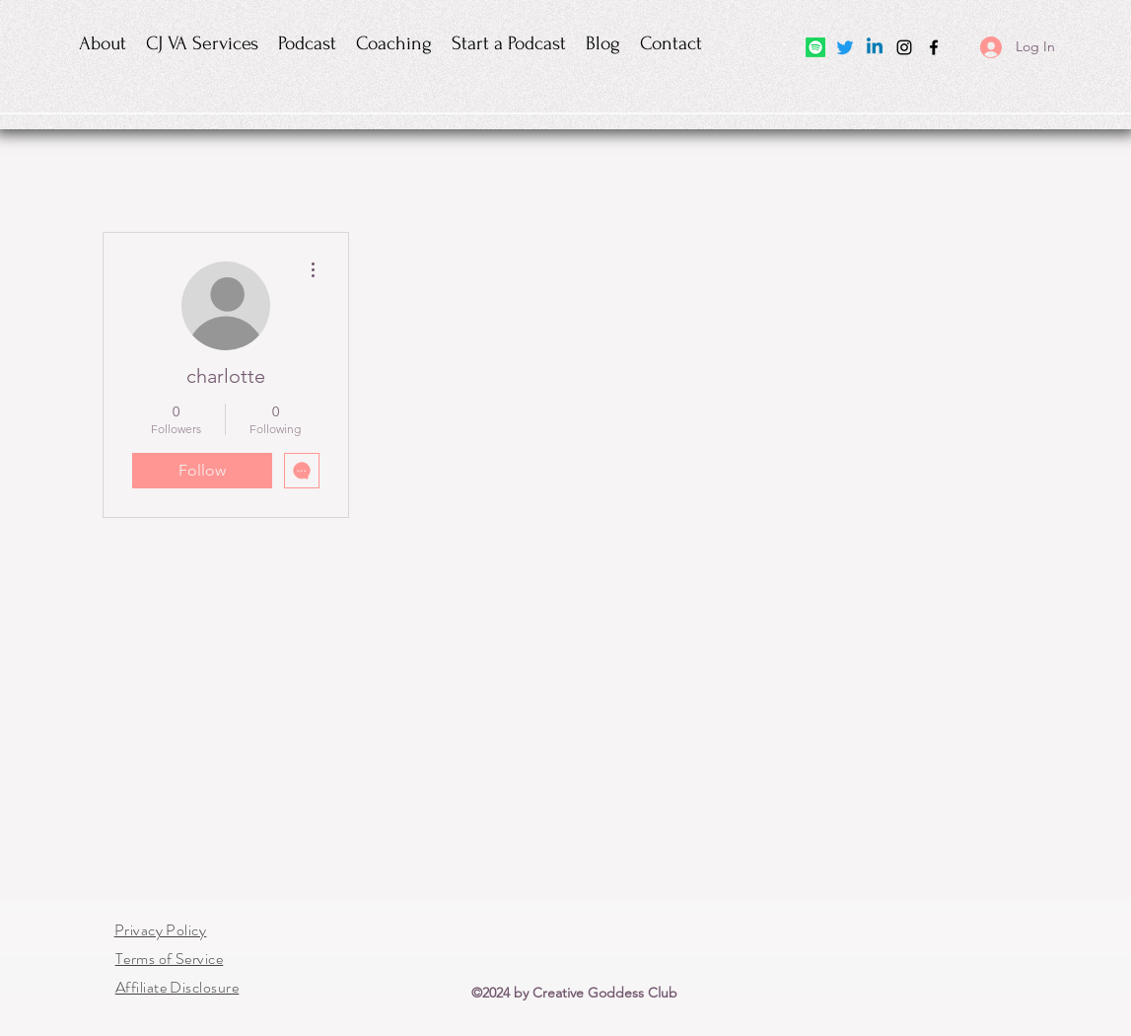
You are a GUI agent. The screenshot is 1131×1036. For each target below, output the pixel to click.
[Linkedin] (874, 47)
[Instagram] (904, 47)
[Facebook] (934, 47)
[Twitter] (845, 47)
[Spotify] (815, 47)
